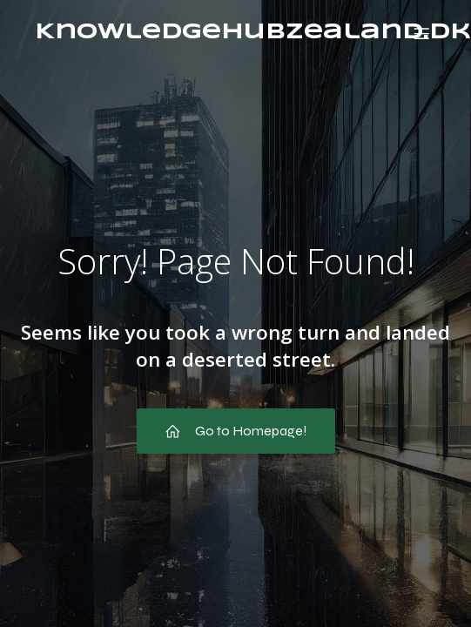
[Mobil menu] (421, 33)
